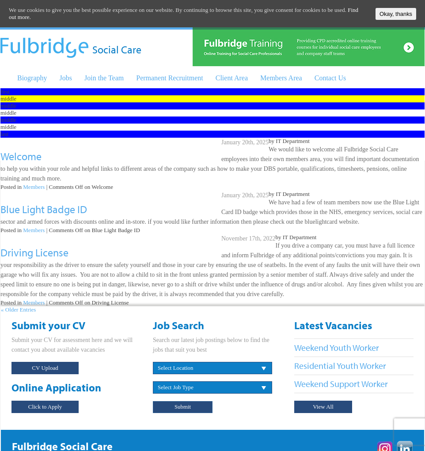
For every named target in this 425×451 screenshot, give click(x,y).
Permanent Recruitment (169, 78)
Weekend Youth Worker (336, 347)
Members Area (281, 78)
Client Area (232, 78)
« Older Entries (18, 309)
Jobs (66, 78)
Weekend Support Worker (341, 383)
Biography (32, 78)
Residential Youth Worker (340, 365)
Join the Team (104, 78)
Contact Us (330, 78)
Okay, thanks (395, 14)
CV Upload (45, 368)
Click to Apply (45, 406)
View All (323, 406)
